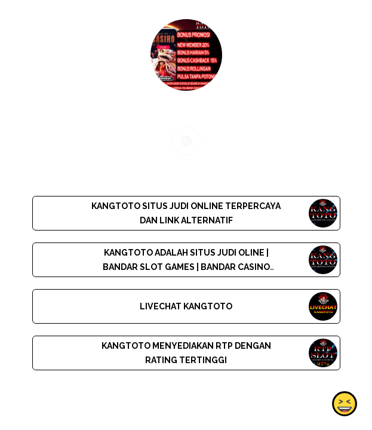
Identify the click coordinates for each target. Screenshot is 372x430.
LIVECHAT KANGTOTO (186, 306)
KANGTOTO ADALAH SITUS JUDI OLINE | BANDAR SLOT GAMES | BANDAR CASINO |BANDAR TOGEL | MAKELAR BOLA (185, 267)
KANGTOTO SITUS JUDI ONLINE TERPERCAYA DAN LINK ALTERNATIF (186, 213)
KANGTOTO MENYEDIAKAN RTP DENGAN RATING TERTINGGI (185, 353)
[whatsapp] (186, 141)
